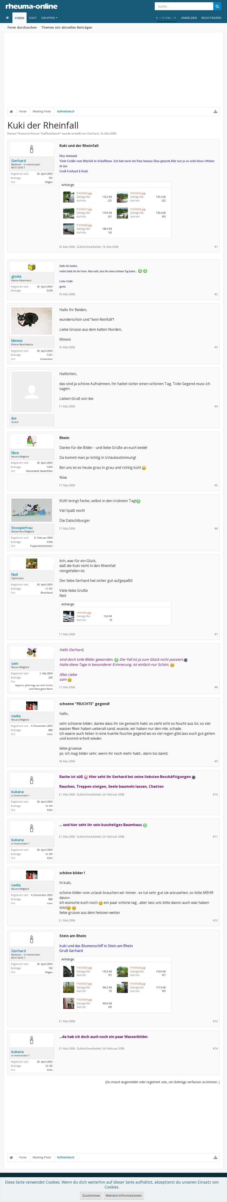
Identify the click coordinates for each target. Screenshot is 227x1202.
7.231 (50, 354)
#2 (216, 294)
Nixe (15, 453)
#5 (216, 485)
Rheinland (47, 592)
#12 (215, 920)
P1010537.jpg (84, 983)
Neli (14, 574)
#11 (215, 836)
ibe (14, 418)
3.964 (50, 541)
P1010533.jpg (84, 967)
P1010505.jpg (84, 193)
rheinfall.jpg (84, 612)
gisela (16, 276)
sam (14, 663)
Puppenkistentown (41, 545)
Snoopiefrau (22, 528)
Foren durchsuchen (22, 27)
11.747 (49, 588)
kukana (17, 792)
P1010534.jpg (84, 999)
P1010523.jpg (137, 209)
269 (51, 677)
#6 (216, 528)
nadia (16, 716)
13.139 (49, 805)
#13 (215, 1021)
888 (51, 730)
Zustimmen (91, 1195)
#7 (216, 634)
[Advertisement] (113, 72)
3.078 (50, 290)
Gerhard (93, 133)
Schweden (46, 359)
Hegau (49, 182)
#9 (216, 761)
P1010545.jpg (84, 225)
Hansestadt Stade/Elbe (39, 471)
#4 (216, 406)
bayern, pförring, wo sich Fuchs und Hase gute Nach (34, 687)
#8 (216, 687)
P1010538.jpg (137, 983)
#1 (216, 247)
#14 (215, 1048)
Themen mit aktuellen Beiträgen (66, 27)
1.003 (50, 467)
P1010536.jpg (137, 967)
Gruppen (48, 18)
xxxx (50, 734)
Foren (19, 18)
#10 (215, 794)
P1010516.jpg (137, 193)
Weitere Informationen (124, 1195)
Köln (50, 809)
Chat (33, 18)
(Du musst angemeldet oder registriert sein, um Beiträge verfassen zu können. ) (162, 1082)
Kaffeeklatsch (50, 133)
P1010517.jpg (84, 209)
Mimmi (16, 340)
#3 (216, 347)
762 (51, 178)
